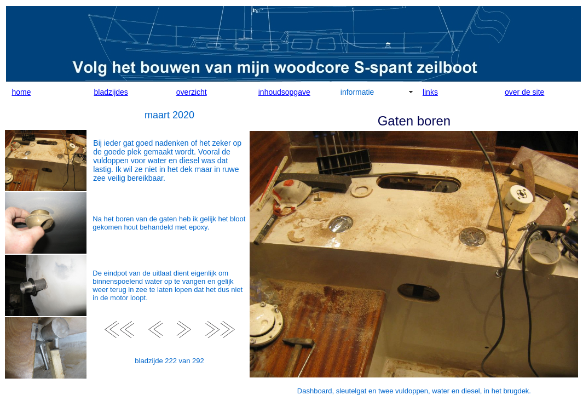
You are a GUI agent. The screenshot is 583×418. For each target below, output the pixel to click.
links (430, 92)
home (21, 92)
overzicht (191, 92)
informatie (357, 92)
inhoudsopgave (284, 92)
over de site (524, 92)
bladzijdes (111, 92)
